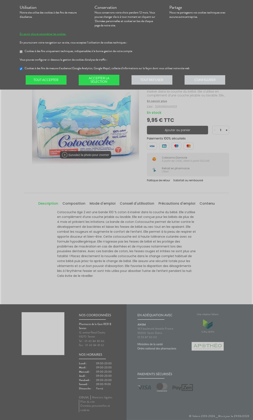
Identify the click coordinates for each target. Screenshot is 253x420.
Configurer (207, 80)
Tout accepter (46, 80)
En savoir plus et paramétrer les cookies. (43, 34)
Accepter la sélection (100, 80)
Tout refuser (153, 80)
